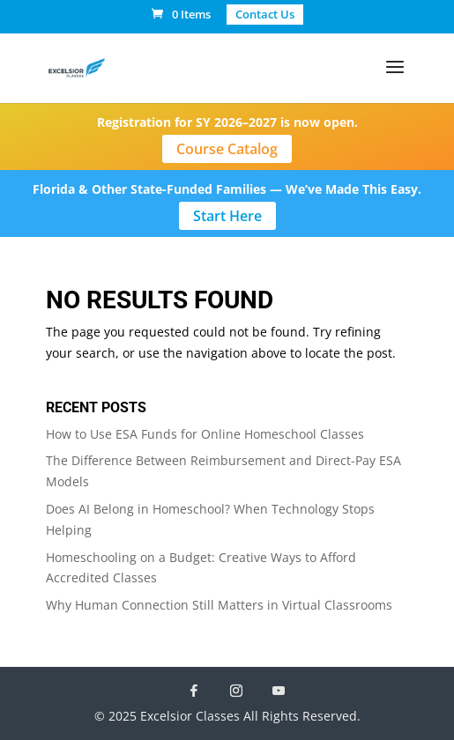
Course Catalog (227, 149)
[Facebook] (194, 690)
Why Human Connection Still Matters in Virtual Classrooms (219, 604)
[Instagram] (236, 690)
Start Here (227, 216)
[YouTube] (278, 690)
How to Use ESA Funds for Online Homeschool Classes (205, 434)
